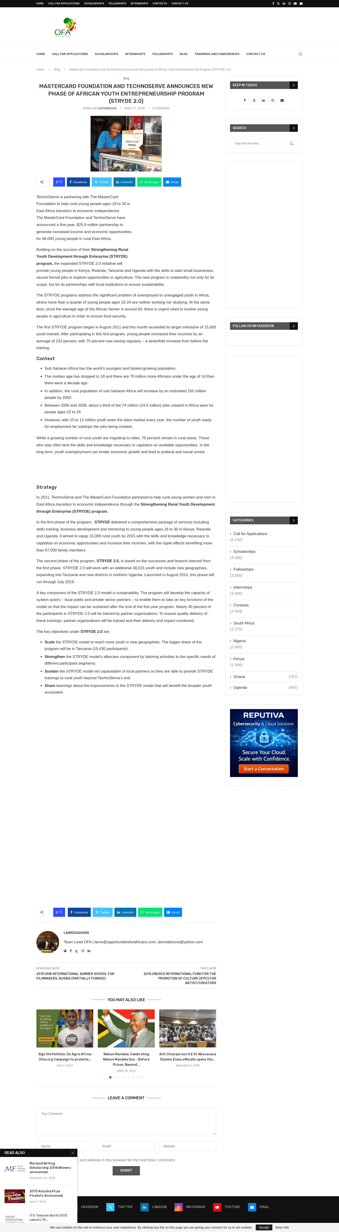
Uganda (265, 687)
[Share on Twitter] (102, 182)
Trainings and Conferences (217, 54)
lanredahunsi (107, 108)
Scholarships (94, 3)
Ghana (265, 677)
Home (40, 3)
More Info (282, 1227)
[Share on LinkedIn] (124, 182)
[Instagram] (289, 3)
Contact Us (180, 3)
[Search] (300, 54)
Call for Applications (64, 3)
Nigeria (239, 641)
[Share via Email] (172, 182)
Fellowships (117, 3)
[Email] (301, 3)
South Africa (243, 623)
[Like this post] (60, 182)
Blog (183, 54)
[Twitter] (278, 3)
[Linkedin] (284, 3)
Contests (160, 3)
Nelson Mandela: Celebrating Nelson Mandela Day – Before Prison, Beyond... (126, 1059)
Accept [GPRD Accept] (264, 1227)
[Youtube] (295, 3)
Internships (139, 3)
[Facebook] (273, 3)
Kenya (238, 659)
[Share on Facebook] (78, 182)
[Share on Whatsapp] (149, 182)
